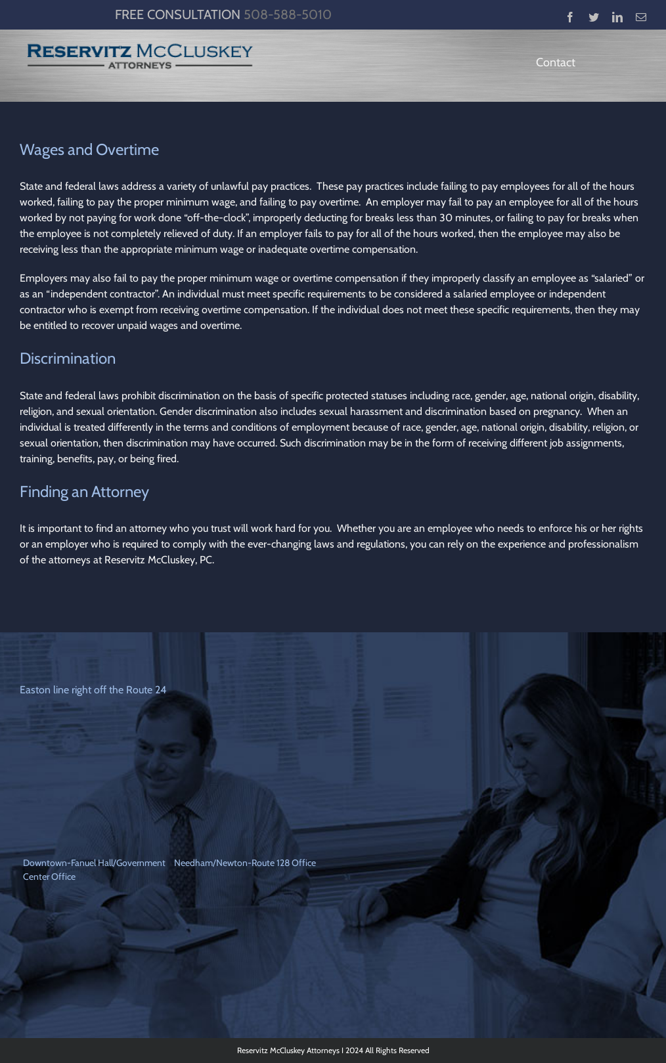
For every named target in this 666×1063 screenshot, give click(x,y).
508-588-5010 (288, 14)
